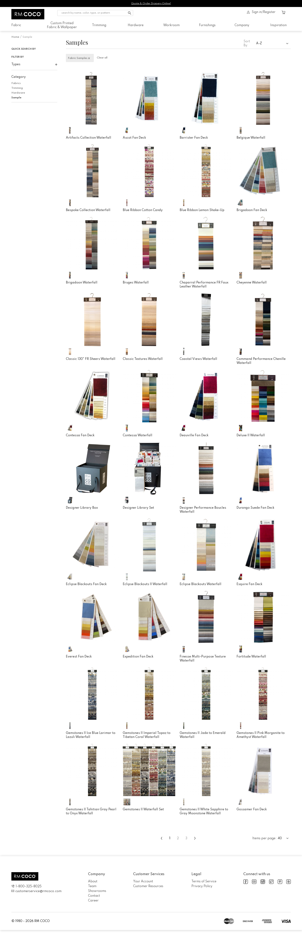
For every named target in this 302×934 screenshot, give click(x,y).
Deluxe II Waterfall (251, 435)
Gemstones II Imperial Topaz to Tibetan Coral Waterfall (146, 735)
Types (34, 64)
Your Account (143, 881)
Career (93, 900)
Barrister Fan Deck (194, 137)
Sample (16, 97)
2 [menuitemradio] (178, 838)
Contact (94, 895)
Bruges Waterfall (136, 282)
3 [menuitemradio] (186, 838)
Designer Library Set (138, 507)
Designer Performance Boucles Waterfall (203, 509)
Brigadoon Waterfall (81, 282)
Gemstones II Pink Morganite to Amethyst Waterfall (261, 735)
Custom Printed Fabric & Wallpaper (62, 25)
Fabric (16, 25)
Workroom (171, 25)
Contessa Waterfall (137, 435)
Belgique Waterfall (251, 137)
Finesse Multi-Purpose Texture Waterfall (203, 658)
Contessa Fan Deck (80, 435)
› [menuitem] (195, 838)
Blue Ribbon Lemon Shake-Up (202, 210)
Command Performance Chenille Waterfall (261, 361)
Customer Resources (148, 886)
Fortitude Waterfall (251, 656)
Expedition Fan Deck (138, 656)
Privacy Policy (201, 886)
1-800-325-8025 (26, 886)
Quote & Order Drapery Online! (151, 3)
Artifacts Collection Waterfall (88, 137)
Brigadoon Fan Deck (252, 210)
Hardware (136, 25)
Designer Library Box (82, 507)
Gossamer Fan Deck (252, 809)
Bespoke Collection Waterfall (88, 210)
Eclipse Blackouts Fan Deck (86, 584)
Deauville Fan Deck (194, 435)
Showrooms (97, 891)
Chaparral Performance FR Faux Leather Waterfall (204, 284)
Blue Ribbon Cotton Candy (143, 210)
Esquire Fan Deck (249, 584)
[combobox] (273, 44)
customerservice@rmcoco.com (36, 891)
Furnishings (207, 25)
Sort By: (247, 43)
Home (15, 37)
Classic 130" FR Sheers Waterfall (90, 359)
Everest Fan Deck (79, 656)
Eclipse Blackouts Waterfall (200, 584)
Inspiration (278, 25)
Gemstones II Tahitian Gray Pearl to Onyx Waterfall (91, 811)
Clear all (102, 57)
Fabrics (16, 83)
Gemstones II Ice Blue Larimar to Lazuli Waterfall (90, 735)
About (92, 881)
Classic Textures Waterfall (143, 359)
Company (242, 25)
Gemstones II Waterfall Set (143, 809)
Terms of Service (203, 881)
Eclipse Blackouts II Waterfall (145, 584)
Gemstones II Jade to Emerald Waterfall (203, 735)
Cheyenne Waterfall (252, 282)
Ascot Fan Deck (134, 137)
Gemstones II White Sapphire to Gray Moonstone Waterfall (204, 811)
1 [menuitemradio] (169, 838)
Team (92, 886)
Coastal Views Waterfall (198, 359)
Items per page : (264, 838)
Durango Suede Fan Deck (255, 507)
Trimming (99, 25)
